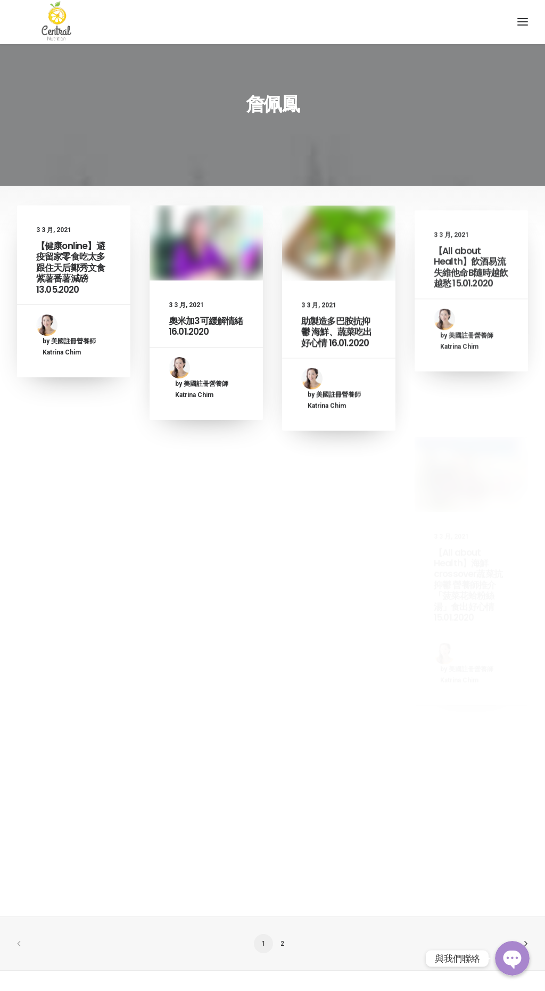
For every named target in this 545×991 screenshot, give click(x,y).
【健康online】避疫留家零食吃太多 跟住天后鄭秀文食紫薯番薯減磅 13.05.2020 (70, 288)
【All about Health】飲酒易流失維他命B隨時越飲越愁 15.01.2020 (471, 327)
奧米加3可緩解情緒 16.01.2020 (206, 348)
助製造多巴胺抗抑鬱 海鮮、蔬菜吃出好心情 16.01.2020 (336, 367)
